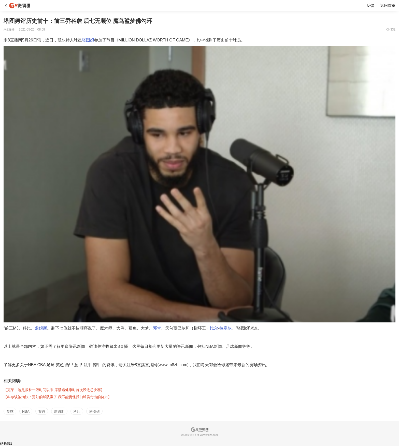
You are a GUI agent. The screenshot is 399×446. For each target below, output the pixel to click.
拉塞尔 (225, 328)
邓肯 (157, 328)
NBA (26, 411)
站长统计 (7, 443)
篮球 (9, 411)
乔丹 (41, 411)
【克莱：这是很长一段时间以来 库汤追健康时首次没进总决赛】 (54, 390)
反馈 (370, 5)
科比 (76, 411)
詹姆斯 (41, 328)
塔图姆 (88, 40)
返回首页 (387, 5)
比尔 (214, 328)
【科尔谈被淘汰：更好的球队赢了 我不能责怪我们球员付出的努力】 (57, 397)
